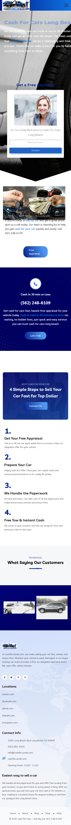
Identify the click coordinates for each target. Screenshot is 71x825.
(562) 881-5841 (16, 746)
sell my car (32, 220)
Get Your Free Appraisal (23, 438)
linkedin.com (8, 715)
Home (13, 813)
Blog (37, 813)
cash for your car (25, 229)
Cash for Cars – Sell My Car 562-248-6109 (40, 818)
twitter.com (8, 694)
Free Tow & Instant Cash (24, 520)
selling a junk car (21, 41)
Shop (47, 813)
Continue (35, 150)
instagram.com (10, 722)
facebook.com (9, 701)
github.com (7, 708)
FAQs (59, 813)
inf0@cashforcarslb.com (20, 752)
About (25, 813)
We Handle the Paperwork (26, 493)
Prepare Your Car (18, 465)
